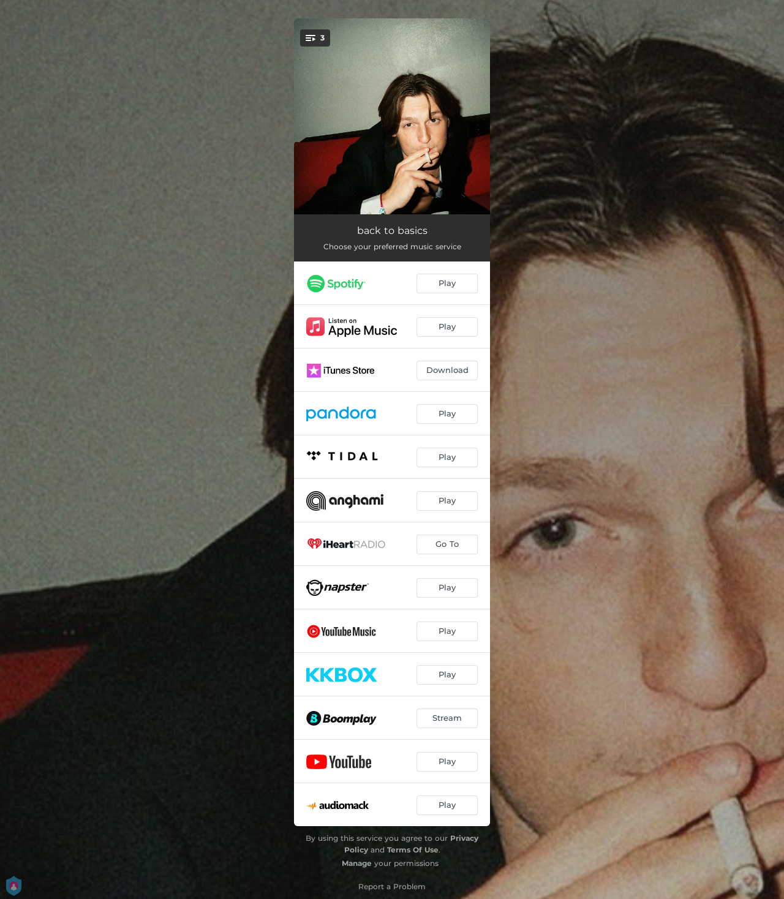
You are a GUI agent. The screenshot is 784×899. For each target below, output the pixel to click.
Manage (357, 863)
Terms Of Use (413, 849)
